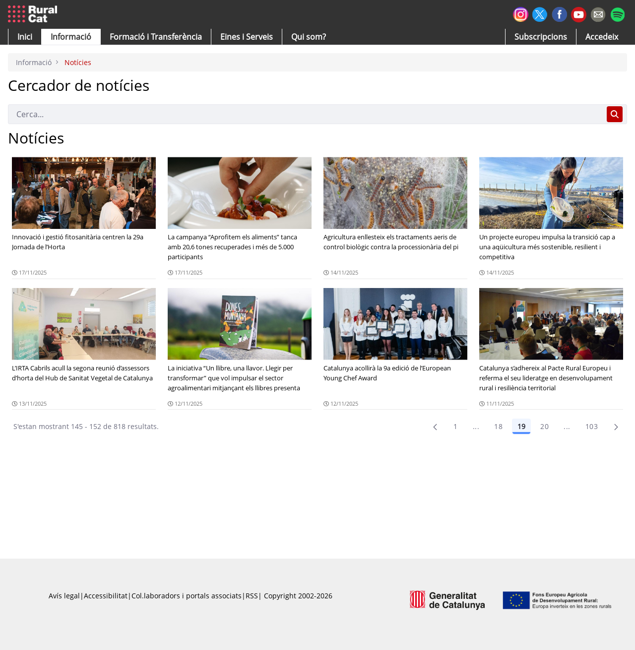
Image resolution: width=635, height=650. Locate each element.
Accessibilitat (105, 595)
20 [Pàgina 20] (544, 426)
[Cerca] (305, 114)
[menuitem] (156, 37)
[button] (24, 37)
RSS (252, 595)
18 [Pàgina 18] (498, 426)
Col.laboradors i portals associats (186, 595)
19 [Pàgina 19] (521, 426)
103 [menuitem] (591, 426)
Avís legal (64, 595)
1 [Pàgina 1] (455, 426)
